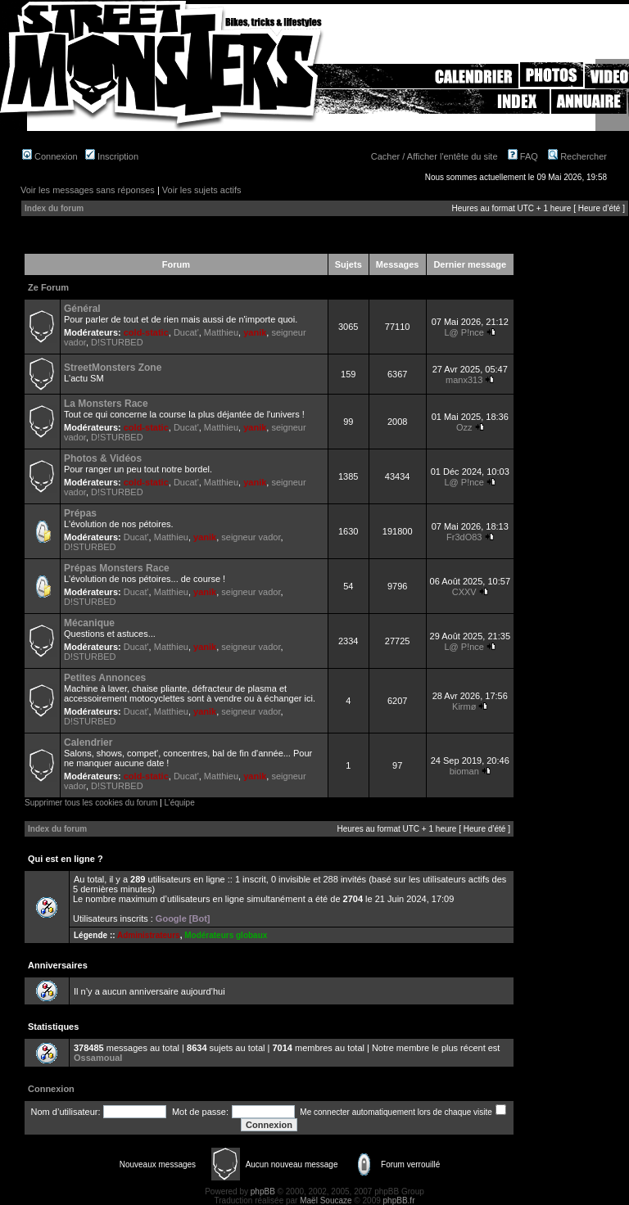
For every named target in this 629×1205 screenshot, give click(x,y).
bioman (464, 771)
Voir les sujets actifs (202, 190)
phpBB (263, 1191)
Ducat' (186, 332)
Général (82, 308)
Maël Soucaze (325, 1200)
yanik (254, 332)
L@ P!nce (463, 332)
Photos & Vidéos (103, 458)
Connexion (50, 156)
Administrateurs (148, 935)
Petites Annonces (105, 678)
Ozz (464, 427)
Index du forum (54, 208)
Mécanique (89, 623)
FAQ (523, 156)
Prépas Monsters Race (117, 568)
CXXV (464, 592)
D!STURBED (117, 342)
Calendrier (88, 742)
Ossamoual (98, 1058)
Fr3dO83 (464, 537)
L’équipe (179, 802)
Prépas (80, 513)
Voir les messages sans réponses (87, 190)
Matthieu (221, 332)
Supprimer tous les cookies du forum (91, 802)
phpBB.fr (399, 1200)
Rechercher (577, 156)
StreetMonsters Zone (112, 367)
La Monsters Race (106, 403)
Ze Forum (48, 287)
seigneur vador (250, 537)
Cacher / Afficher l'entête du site (434, 156)
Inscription (111, 156)
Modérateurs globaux (225, 935)
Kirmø (464, 706)
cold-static (146, 332)
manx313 (464, 380)
